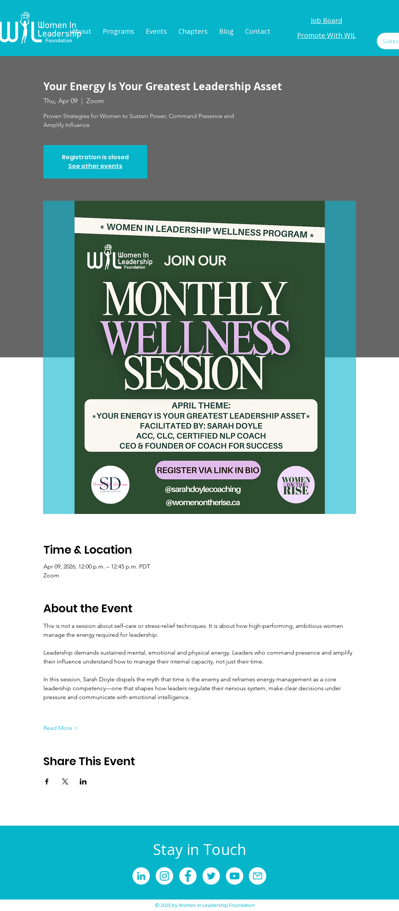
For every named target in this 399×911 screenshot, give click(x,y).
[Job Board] (326, 20)
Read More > (60, 727)
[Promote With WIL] (326, 35)
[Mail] (257, 876)
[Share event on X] (65, 781)
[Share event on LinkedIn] (83, 781)
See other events (95, 166)
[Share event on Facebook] (46, 781)
